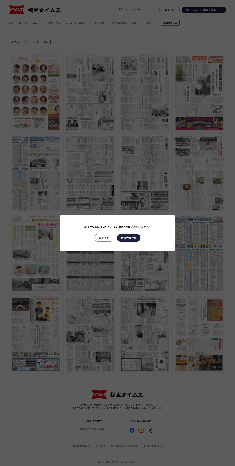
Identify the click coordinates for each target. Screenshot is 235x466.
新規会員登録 (128, 238)
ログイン (104, 238)
